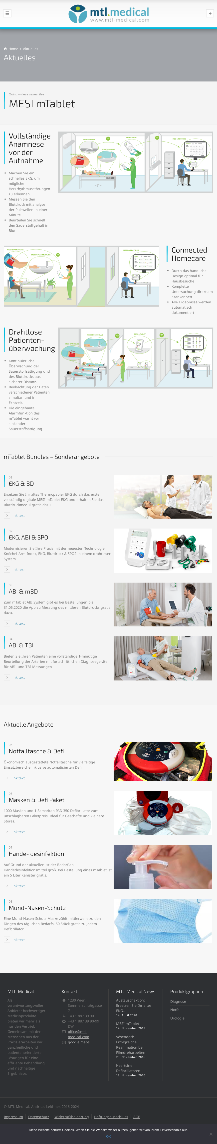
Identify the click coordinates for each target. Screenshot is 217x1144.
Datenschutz (38, 1116)
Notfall (176, 1009)
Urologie (177, 1018)
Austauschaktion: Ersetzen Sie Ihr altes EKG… (134, 1005)
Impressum (13, 1116)
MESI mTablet (127, 1023)
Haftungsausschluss (111, 1116)
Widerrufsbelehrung (71, 1116)
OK (108, 1136)
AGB (136, 1116)
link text (18, 515)
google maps (79, 1042)
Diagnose (178, 1001)
